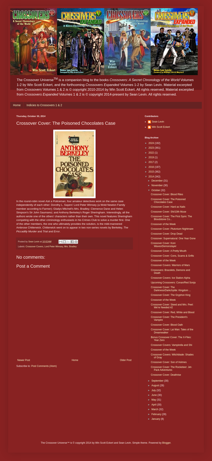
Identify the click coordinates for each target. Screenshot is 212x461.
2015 (152, 171)
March (155, 409)
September (157, 380)
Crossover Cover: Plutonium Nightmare (172, 228)
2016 (152, 167)
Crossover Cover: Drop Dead (166, 233)
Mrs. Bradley (70, 246)
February (156, 414)
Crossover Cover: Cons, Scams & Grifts (172, 255)
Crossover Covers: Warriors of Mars (170, 265)
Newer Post (23, 360)
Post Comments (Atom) (44, 366)
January (156, 419)
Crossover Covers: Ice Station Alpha (170, 277)
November (157, 185)
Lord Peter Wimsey (53, 246)
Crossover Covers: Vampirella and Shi (171, 345)
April (154, 404)
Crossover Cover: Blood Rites (167, 194)
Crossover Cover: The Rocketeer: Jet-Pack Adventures (171, 368)
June (154, 395)
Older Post (125, 360)
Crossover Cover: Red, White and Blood (172, 312)
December (157, 180)
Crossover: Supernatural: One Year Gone (173, 238)
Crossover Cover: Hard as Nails (168, 206)
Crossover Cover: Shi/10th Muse (168, 211)
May (154, 399)
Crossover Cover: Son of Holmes (169, 362)
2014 (152, 176)
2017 (152, 162)
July (154, 390)
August (155, 385)
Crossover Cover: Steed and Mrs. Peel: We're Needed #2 (172, 306)
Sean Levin (158, 121)
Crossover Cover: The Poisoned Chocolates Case (168, 201)
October (156, 190)
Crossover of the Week (163, 224)
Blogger (166, 442)
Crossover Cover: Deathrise (166, 374)
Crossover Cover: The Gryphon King (170, 295)
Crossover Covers (34, 246)
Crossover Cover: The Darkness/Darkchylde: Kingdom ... (171, 289)
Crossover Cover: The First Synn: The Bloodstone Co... (171, 218)
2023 (152, 147)
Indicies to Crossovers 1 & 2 (44, 105)
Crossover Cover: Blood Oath (167, 324)
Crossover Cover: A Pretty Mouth (169, 250)
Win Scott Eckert (161, 127)
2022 (152, 152)
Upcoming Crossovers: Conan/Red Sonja (173, 282)
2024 (152, 143)
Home (17, 105)
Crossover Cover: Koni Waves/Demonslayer (163, 244)
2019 (152, 157)
